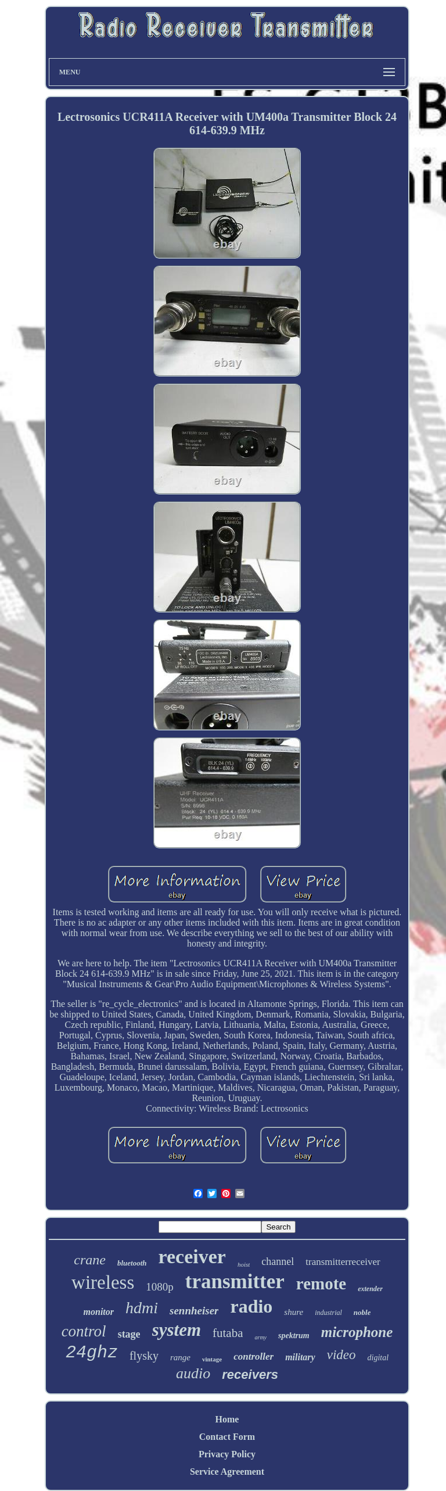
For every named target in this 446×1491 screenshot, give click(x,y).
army (260, 1337)
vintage (212, 1359)
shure (293, 1312)
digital (378, 1357)
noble (362, 1312)
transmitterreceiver (342, 1261)
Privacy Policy (227, 1454)
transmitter (235, 1281)
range (180, 1357)
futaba (228, 1333)
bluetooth (132, 1263)
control (84, 1331)
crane (90, 1259)
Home (227, 1419)
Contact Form (227, 1437)
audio (193, 1373)
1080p (160, 1287)
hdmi (141, 1308)
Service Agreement (227, 1471)
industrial (328, 1313)
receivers (250, 1374)
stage (129, 1334)
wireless (102, 1282)
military (300, 1357)
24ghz (92, 1353)
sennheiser (194, 1310)
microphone (357, 1332)
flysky (144, 1355)
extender (370, 1289)
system (176, 1330)
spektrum (294, 1335)
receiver (192, 1256)
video (341, 1354)
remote (321, 1283)
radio (251, 1306)
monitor (99, 1312)
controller (253, 1356)
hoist (244, 1264)
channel (277, 1261)
